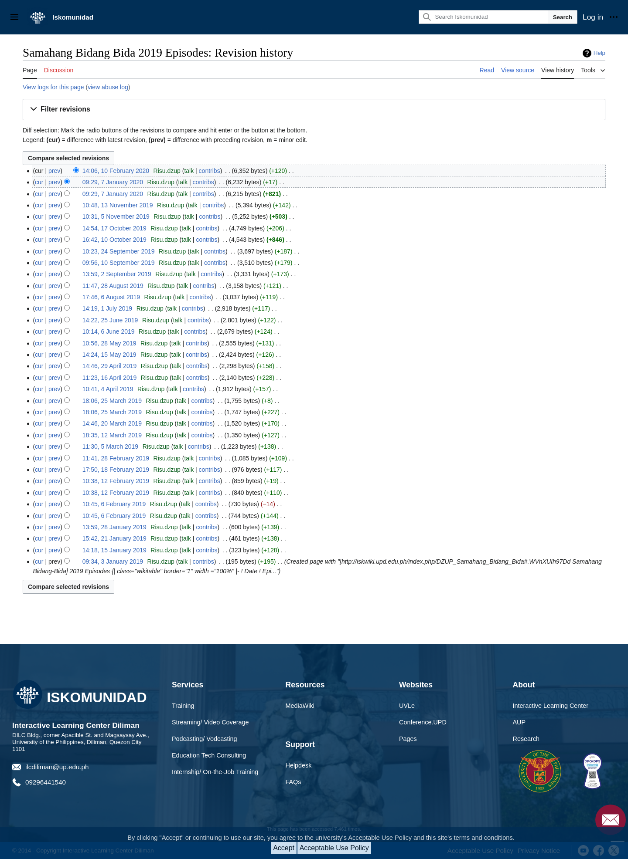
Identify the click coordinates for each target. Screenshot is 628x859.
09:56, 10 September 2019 (118, 262)
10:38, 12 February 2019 (115, 480)
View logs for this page (53, 87)
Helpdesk (299, 765)
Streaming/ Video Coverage (210, 722)
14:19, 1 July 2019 (107, 308)
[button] (314, 109)
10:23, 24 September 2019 (118, 251)
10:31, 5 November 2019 (116, 216)
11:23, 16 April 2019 (109, 377)
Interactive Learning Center (551, 705)
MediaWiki (300, 705)
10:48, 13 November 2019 (117, 205)
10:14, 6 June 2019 (108, 331)
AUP (519, 722)
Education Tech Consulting (209, 755)
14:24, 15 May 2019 (109, 354)
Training (183, 705)
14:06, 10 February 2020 (115, 170)
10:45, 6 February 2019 (114, 504)
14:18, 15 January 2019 (114, 550)
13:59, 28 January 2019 (114, 527)
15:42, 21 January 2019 (114, 538)
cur (39, 182)
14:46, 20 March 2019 (112, 423)
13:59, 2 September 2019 (116, 274)
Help (599, 53)
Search (562, 17)
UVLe (407, 705)
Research (526, 738)
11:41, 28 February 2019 (115, 458)
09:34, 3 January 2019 (112, 561)
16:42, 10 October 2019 (114, 239)
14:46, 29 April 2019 (109, 365)
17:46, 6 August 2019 (111, 297)
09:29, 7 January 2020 (112, 182)
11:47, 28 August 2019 (112, 285)
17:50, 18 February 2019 (115, 469)
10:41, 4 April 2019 (107, 389)
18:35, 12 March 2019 (112, 435)
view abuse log (108, 87)
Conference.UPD (423, 722)
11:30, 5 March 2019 (110, 446)
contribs (209, 170)
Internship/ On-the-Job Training (215, 771)
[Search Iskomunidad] (483, 17)
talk (189, 170)
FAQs (293, 781)
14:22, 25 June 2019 (110, 320)
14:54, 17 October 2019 (114, 228)
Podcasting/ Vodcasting (204, 738)
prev (54, 170)
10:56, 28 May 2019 (109, 343)
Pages (408, 738)
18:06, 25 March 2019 (112, 400)
